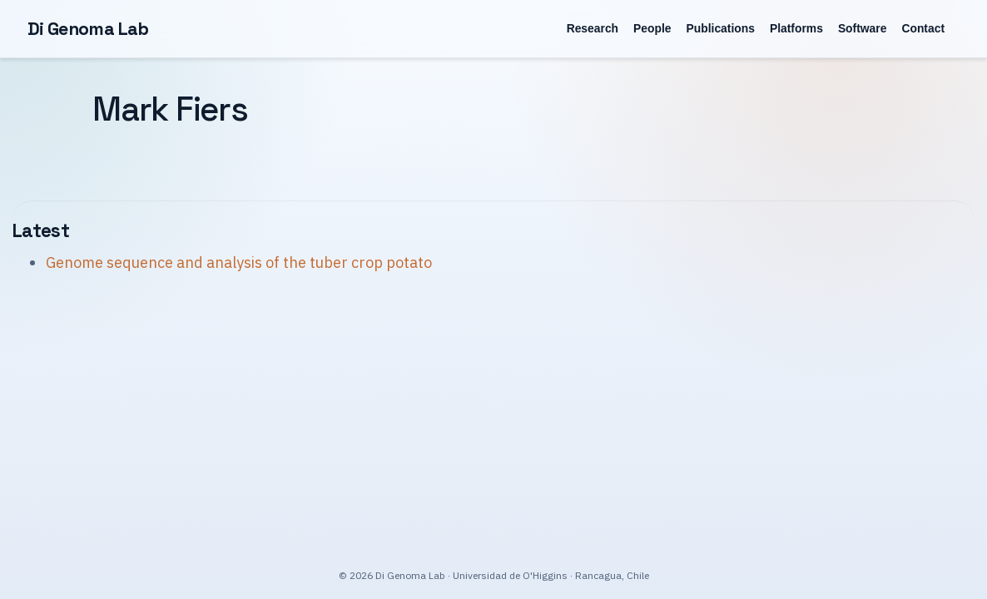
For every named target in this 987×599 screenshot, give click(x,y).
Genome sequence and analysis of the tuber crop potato (239, 262)
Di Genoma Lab (88, 28)
